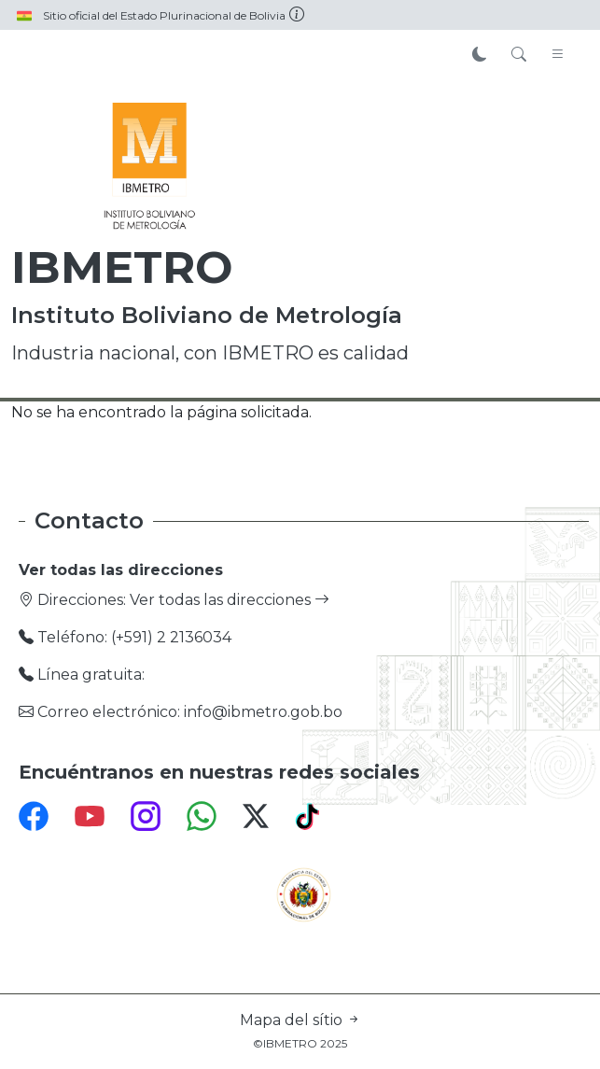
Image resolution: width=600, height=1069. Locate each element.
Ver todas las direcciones (229, 600)
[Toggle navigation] (558, 55)
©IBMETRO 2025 (300, 1043)
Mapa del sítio (300, 1020)
